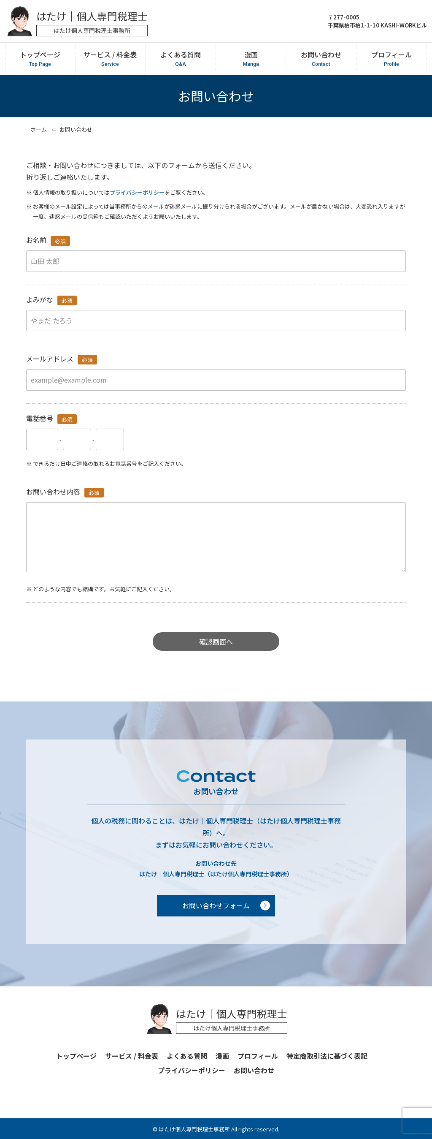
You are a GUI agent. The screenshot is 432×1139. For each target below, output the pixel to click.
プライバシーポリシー (137, 192)
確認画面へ (216, 641)
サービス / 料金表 (110, 58)
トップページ (40, 58)
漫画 (250, 58)
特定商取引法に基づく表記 (326, 1056)
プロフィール (391, 58)
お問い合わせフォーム (216, 905)
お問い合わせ (321, 58)
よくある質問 (180, 58)
